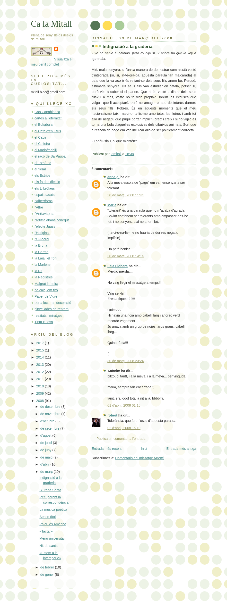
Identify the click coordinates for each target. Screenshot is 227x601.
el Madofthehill (46, 150)
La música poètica (53, 509)
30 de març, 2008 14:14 (125, 256)
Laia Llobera (117, 266)
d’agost (46, 435)
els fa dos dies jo (47, 182)
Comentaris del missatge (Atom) (139, 458)
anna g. (113, 177)
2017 (40, 343)
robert (112, 415)
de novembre (50, 414)
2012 (40, 372)
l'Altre (39, 207)
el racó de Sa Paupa (50, 156)
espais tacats (44, 195)
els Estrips (42, 175)
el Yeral (40, 169)
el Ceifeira (42, 144)
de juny (46, 450)
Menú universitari (52, 538)
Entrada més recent (107, 449)
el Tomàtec (43, 163)
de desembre (50, 407)
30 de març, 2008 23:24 (125, 361)
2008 (40, 401)
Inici (144, 449)
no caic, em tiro (46, 290)
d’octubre (47, 421)
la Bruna (41, 245)
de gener (47, 574)
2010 (40, 386)
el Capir (40, 137)
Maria (111, 205)
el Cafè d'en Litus (48, 131)
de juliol (46, 443)
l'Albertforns (43, 201)
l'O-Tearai (42, 239)
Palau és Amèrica (52, 524)
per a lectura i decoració (53, 303)
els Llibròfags (45, 188)
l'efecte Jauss (45, 226)
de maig (46, 457)
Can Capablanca (47, 112)
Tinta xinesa (44, 322)
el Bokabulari (44, 124)
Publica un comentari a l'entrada (120, 439)
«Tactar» (45, 531)
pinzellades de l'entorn (52, 309)
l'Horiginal (42, 233)
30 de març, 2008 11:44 (125, 195)
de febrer (47, 567)
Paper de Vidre (46, 296)
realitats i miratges (48, 315)
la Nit (38, 271)
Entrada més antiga (181, 449)
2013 (40, 365)
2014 (40, 357)
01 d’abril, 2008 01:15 (123, 405)
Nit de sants (48, 546)
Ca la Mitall (51, 24)
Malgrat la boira (46, 284)
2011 (40, 379)
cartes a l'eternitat (48, 118)
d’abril (45, 464)
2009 (40, 393)
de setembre (50, 428)
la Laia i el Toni (46, 258)
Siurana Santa (50, 490)
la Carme (41, 252)
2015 (40, 350)
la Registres (44, 277)
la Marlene (43, 265)
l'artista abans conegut (52, 220)
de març (47, 472)
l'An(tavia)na (44, 214)
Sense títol (47, 517)
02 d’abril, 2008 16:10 (123, 428)
